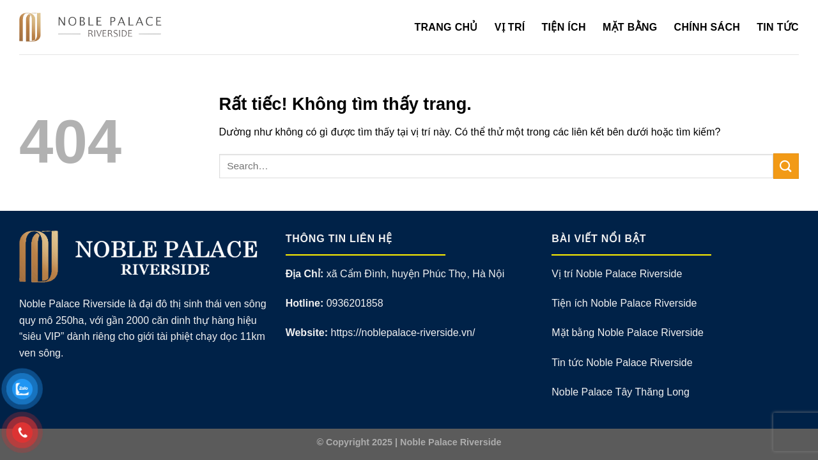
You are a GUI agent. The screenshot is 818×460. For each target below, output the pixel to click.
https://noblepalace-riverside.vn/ (402, 332)
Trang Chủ (445, 27)
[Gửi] (786, 165)
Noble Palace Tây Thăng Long (621, 392)
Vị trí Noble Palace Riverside (617, 273)
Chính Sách (707, 27)
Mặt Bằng (630, 27)
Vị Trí (510, 27)
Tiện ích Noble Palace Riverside (624, 303)
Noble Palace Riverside (450, 442)
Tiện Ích (564, 27)
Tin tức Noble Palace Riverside (622, 362)
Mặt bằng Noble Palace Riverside (628, 332)
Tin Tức (778, 27)
